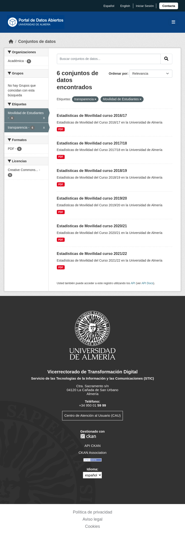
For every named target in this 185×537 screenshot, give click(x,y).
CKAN (88, 436)
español (109, 6)
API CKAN (92, 446)
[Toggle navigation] (173, 22)
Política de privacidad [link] (92, 512)
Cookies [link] (92, 526)
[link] (168, 6)
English (125, 6)
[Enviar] (166, 59)
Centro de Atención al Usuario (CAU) (92, 415)
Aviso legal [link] (93, 519)
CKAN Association (92, 452)
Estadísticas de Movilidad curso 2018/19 (92, 171)
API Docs (147, 283)
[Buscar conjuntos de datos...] (109, 59)
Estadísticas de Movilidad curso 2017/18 (92, 143)
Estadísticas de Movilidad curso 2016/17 (92, 116)
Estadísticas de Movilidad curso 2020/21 (92, 226)
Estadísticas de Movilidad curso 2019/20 (92, 198)
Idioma (92, 469)
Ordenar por (118, 73)
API (133, 283)
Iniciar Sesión (145, 6)
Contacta (168, 6)
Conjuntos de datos (37, 41)
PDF (60, 129)
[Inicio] (11, 41)
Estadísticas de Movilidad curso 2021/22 (92, 254)
